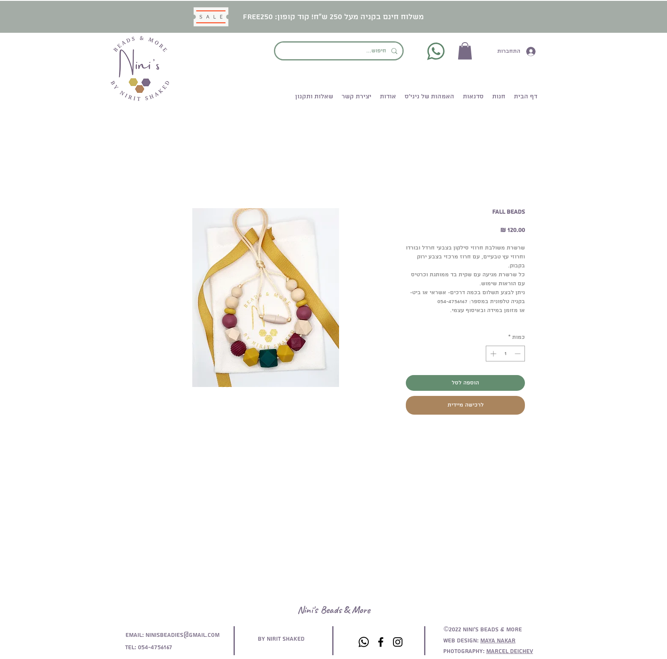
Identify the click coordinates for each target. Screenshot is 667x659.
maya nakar (498, 641)
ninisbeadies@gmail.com (182, 635)
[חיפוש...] (339, 51)
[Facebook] (380, 642)
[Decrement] (518, 353)
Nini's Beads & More (333, 609)
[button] (465, 51)
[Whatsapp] (363, 642)
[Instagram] (397, 642)
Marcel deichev (509, 651)
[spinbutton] (505, 353)
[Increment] (492, 353)
